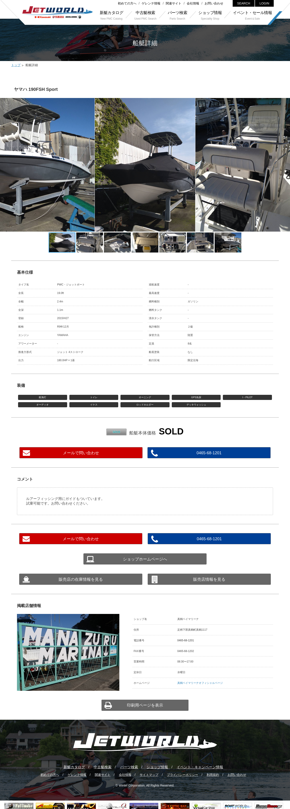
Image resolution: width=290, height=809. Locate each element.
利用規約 (213, 774)
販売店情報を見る (209, 579)
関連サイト (173, 3)
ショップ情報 (157, 767)
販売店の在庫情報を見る (81, 579)
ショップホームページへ (145, 559)
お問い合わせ (214, 3)
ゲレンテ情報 (151, 3)
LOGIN (264, 3)
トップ (16, 65)
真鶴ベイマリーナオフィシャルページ (200, 683)
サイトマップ (149, 774)
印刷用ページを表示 (145, 705)
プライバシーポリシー (182, 774)
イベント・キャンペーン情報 (200, 767)
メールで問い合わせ (81, 453)
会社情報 (193, 3)
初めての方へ (127, 3)
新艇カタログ (74, 767)
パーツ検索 (129, 767)
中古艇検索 (103, 767)
